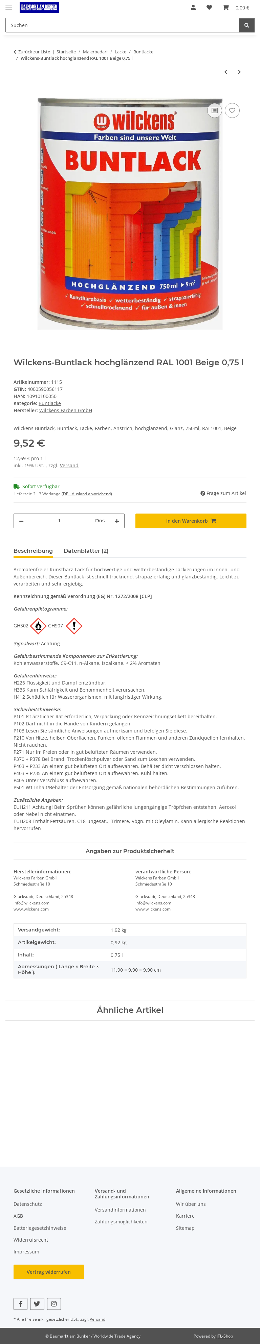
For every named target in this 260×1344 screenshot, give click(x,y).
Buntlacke (50, 403)
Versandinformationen (120, 1209)
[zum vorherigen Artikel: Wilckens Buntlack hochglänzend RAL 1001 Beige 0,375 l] (226, 72)
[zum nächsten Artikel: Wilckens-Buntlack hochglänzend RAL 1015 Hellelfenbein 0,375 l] (239, 72)
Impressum (26, 1251)
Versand (69, 465)
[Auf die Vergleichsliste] (214, 110)
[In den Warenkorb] (19, 94)
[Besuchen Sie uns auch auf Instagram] (54, 1304)
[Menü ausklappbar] (8, 4)
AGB (18, 1216)
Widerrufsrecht (31, 1240)
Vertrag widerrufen (49, 1272)
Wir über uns (191, 1204)
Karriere (185, 1216)
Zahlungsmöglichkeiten (121, 1221)
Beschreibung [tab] (33, 551)
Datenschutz (28, 1204)
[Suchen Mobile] (122, 25)
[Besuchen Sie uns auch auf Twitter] (37, 1304)
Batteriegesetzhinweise (40, 1228)
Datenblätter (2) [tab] (86, 551)
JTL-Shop (225, 1336)
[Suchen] (247, 25)
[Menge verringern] (21, 521)
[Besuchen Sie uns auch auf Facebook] (20, 1304)
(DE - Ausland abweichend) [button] (87, 494)
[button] (193, 7)
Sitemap (185, 1228)
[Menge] (59, 521)
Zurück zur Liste (34, 52)
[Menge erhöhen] (116, 521)
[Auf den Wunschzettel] (232, 110)
